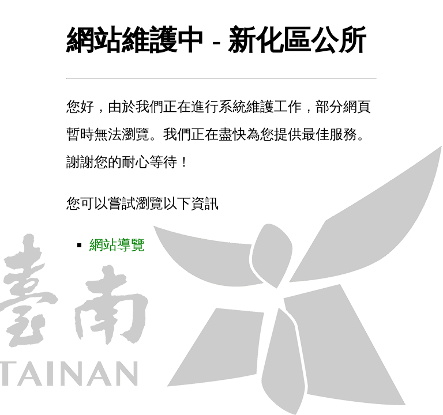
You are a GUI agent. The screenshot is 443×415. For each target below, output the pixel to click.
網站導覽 (117, 244)
